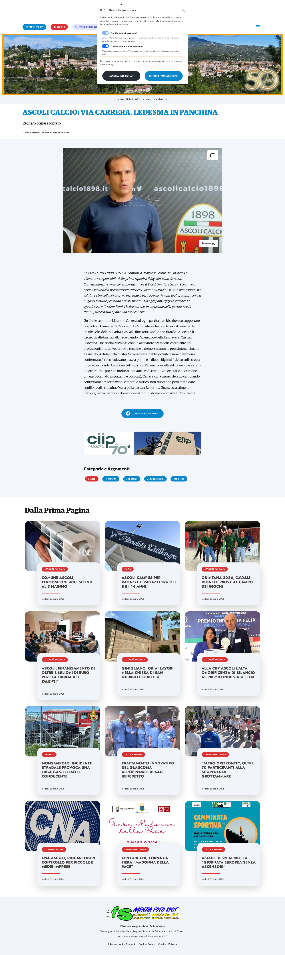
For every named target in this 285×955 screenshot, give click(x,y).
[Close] (183, 10)
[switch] (105, 46)
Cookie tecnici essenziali (124, 33)
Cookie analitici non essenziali (127, 46)
